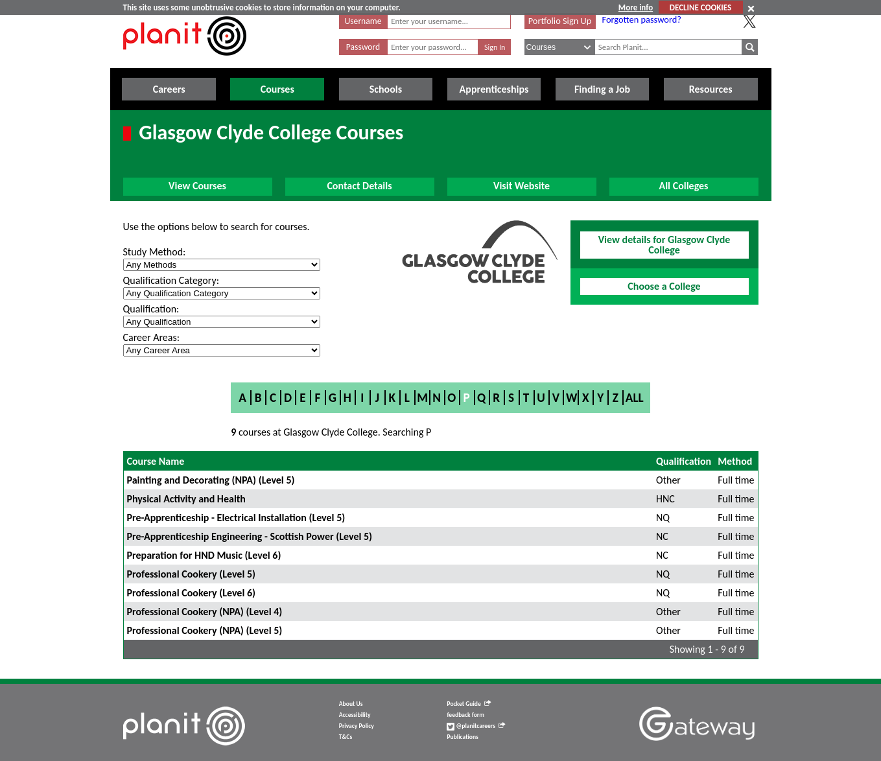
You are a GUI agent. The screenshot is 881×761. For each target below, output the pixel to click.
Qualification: (151, 309)
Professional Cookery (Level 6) (191, 593)
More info (635, 7)
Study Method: (154, 252)
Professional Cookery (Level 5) (191, 574)
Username (363, 21)
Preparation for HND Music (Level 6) (204, 555)
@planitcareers (476, 726)
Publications (462, 737)
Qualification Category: (171, 280)
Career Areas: (151, 337)
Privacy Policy (356, 726)
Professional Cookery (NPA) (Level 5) (205, 630)
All (635, 397)
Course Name (156, 461)
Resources (711, 89)
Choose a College (664, 286)
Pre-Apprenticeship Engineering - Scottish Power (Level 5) (250, 536)
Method (735, 461)
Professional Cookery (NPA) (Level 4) (205, 611)
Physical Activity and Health (186, 499)
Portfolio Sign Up (560, 21)
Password (363, 47)
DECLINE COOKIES (700, 7)
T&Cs (345, 737)
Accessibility (355, 715)
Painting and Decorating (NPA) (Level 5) (211, 480)
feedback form (465, 715)
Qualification (683, 461)
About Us (351, 704)
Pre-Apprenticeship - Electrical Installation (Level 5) (236, 517)
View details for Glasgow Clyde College (664, 244)
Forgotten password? (641, 19)
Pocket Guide (468, 704)
